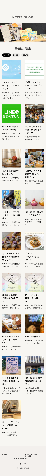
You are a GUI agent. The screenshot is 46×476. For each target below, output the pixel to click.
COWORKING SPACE (31, 455)
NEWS (25, 55)
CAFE (4, 454)
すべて (6, 55)
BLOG (15, 55)
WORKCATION (20, 459)
